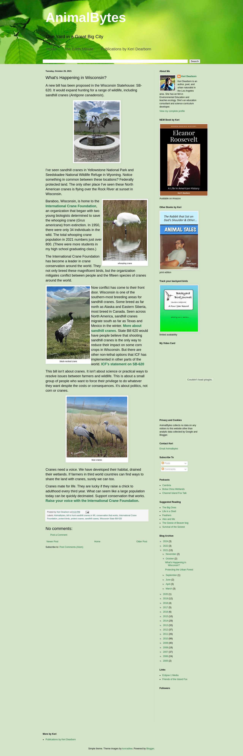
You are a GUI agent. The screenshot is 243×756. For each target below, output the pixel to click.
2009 (166, 643)
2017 (166, 607)
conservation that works (107, 515)
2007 (166, 652)
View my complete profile (172, 111)
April (168, 584)
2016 (166, 611)
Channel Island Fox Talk (174, 493)
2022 (166, 546)
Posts (166, 463)
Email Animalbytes (168, 448)
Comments (168, 469)
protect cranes (77, 518)
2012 (166, 629)
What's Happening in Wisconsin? (175, 563)
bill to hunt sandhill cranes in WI (80, 515)
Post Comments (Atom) (71, 547)
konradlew (127, 748)
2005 (166, 661)
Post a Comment (58, 535)
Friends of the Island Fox (174, 679)
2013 (166, 625)
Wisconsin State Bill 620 (111, 518)
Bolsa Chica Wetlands (173, 489)
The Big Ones (169, 507)
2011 (166, 634)
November (171, 554)
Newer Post (52, 541)
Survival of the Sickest (173, 527)
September (172, 575)
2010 (166, 638)
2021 (166, 550)
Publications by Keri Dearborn (126, 49)
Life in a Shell (169, 511)
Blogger (150, 748)
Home (52, 49)
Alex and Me (168, 519)
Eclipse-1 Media (170, 675)
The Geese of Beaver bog (175, 523)
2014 (166, 620)
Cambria (166, 485)
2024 (166, 541)
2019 (166, 598)
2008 (166, 647)
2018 (166, 603)
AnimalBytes (86, 17)
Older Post (141, 541)
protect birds (64, 518)
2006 (166, 656)
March (169, 588)
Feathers (166, 515)
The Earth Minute (78, 49)
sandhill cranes (92, 518)
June (168, 579)
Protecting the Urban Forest (179, 569)
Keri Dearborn (188, 76)
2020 (166, 594)
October (170, 558)
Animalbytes (59, 515)
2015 (166, 616)
